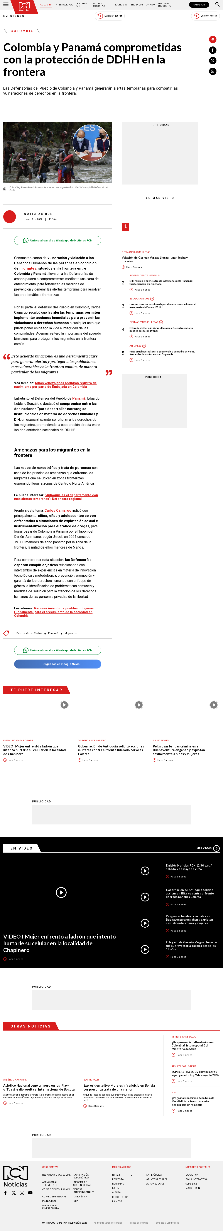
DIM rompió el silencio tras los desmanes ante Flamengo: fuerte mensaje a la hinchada (161, 282)
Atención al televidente (49, 1184)
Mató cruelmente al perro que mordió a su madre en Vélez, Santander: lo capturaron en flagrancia (162, 353)
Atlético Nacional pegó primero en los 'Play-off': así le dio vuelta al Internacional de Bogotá (39, 1087)
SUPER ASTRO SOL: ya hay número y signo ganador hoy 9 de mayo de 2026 (195, 1073)
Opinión (150, 4)
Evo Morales (91, 1079)
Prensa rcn (49, 1201)
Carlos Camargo (57, 510)
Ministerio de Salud (184, 1036)
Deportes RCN (81, 4)
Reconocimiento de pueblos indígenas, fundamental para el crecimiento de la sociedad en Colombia (54, 612)
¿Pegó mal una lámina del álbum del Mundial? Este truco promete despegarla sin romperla (193, 1101)
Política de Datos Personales (107, 1222)
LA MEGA (117, 1201)
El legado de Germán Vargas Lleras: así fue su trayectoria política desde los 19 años (161, 329)
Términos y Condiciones (166, 1222)
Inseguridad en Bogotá (18, 740)
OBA (75, 1201)
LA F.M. (116, 1188)
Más (208, 848)
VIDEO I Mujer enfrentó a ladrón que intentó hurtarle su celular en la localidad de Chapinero (34, 750)
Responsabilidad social (56, 1174)
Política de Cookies (138, 1222)
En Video (21, 848)
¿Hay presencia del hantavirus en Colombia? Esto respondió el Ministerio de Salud (192, 1046)
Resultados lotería (184, 1066)
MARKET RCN (193, 1188)
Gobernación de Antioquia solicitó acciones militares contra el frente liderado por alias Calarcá (111, 750)
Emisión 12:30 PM (110, 16)
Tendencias (136, 4)
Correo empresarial (54, 1196)
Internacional (64, 4)
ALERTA (116, 1192)
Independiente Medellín (145, 275)
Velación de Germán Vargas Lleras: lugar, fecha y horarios (155, 259)
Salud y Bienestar (99, 4)
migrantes (27, 268)
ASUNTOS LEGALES (156, 1179)
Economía (121, 4)
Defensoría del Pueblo (29, 633)
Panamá (79, 398)
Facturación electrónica (81, 1176)
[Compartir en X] (212, 60)
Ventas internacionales (83, 1191)
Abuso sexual (161, 740)
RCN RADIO (118, 1183)
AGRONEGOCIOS (155, 1183)
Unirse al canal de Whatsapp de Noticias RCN (57, 240)
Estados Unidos (139, 298)
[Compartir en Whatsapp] (212, 71)
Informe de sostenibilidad (82, 1184)
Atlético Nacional (15, 1079)
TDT (131, 1174)
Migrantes (70, 633)
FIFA (174, 1092)
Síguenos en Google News (57, 664)
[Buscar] (217, 4)
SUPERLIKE (191, 1183)
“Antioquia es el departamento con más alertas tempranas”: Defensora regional (56, 497)
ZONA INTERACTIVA (197, 1179)
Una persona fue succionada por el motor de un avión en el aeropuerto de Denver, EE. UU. (163, 306)
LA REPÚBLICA (154, 1174)
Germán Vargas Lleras (136, 252)
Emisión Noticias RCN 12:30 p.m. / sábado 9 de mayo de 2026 (189, 867)
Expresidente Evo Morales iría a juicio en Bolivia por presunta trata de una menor (119, 1087)
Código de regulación (56, 1189)
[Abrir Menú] (5, 5)
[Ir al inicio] (24, 7)
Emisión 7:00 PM (205, 16)
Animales (135, 345)
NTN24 (116, 1174)
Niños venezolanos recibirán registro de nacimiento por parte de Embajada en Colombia (55, 385)
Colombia (46, 4)
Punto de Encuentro (165, 4)
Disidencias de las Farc (92, 740)
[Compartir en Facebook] (212, 50)
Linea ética (80, 1196)
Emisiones (14, 16)
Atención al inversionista (50, 1207)
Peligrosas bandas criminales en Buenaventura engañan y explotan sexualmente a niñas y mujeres (179, 750)
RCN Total (118, 1179)
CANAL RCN (199, 4)
